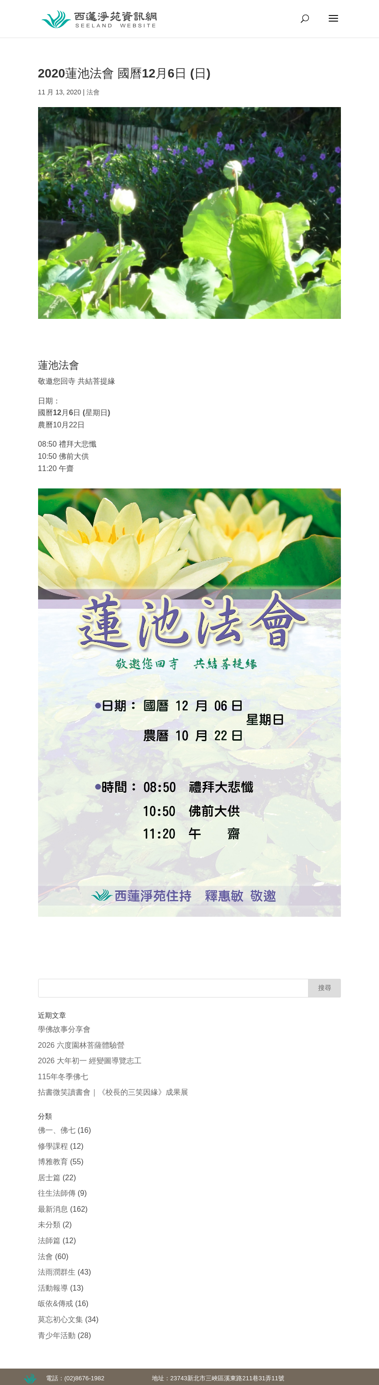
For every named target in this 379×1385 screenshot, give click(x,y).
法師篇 (49, 1241)
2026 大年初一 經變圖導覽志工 (90, 1061)
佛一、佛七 (57, 1130)
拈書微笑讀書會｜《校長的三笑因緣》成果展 (113, 1092)
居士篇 (49, 1178)
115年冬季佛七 (63, 1077)
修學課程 (53, 1146)
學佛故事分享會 (64, 1029)
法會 (93, 92)
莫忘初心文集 (60, 1319)
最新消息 (53, 1209)
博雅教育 (53, 1162)
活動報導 (53, 1288)
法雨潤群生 (57, 1272)
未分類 (49, 1225)
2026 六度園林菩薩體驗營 (81, 1045)
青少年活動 (57, 1335)
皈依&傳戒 (55, 1304)
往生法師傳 (57, 1193)
